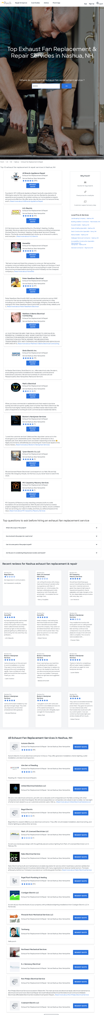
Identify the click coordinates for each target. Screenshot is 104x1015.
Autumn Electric (27, 743)
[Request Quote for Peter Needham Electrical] (32, 290)
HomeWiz (26, 243)
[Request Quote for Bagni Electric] (80, 813)
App (85, 4)
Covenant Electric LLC (30, 1003)
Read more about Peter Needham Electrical (23, 306)
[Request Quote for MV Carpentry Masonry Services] (32, 495)
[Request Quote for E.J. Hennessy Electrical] (80, 967)
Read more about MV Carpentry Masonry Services (27, 511)
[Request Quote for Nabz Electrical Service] (80, 857)
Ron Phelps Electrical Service (33, 979)
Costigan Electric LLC (30, 893)
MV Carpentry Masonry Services (35, 483)
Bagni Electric (27, 809)
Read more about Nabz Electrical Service (77, 870)
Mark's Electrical (29, 384)
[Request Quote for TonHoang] (80, 932)
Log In (99, 3)
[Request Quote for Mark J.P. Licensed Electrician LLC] (80, 835)
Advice (46, 3)
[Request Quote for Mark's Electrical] (32, 396)
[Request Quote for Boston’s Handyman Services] (32, 429)
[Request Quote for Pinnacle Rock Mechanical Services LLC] (80, 917)
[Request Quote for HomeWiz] (32, 255)
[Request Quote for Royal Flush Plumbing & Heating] (80, 881)
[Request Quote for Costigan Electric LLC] (80, 895)
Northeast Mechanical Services (34, 949)
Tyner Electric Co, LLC (31, 452)
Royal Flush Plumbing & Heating (34, 877)
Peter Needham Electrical (32, 278)
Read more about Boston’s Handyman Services (33, 445)
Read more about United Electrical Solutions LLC (73, 802)
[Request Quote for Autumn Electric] (80, 746)
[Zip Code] (46, 86)
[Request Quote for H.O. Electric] (32, 220)
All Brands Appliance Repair (33, 173)
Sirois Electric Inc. (29, 351)
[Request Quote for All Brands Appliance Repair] (32, 185)
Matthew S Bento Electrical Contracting (33, 315)
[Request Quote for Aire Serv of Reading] (80, 768)
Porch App (56, 3)
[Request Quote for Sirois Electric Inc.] (32, 363)
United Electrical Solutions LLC (33, 786)
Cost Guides (35, 3)
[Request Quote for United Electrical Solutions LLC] (80, 788)
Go (67, 86)
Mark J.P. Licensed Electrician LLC (35, 831)
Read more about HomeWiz (24, 271)
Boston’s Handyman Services (34, 417)
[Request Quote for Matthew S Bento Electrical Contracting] (32, 325)
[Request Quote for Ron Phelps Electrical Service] (80, 981)
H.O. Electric (27, 208)
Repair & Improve (21, 3)
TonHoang (25, 929)
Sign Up (91, 4)
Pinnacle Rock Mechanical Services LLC (37, 915)
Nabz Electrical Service (30, 854)
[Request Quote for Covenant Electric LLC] (80, 1005)
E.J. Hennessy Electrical (30, 964)
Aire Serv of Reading (29, 765)
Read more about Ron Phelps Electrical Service (72, 995)
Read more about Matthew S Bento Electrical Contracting (38, 344)
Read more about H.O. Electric (27, 236)
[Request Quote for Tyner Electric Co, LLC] (32, 464)
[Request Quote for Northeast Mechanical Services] (80, 952)
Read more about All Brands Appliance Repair (26, 201)
